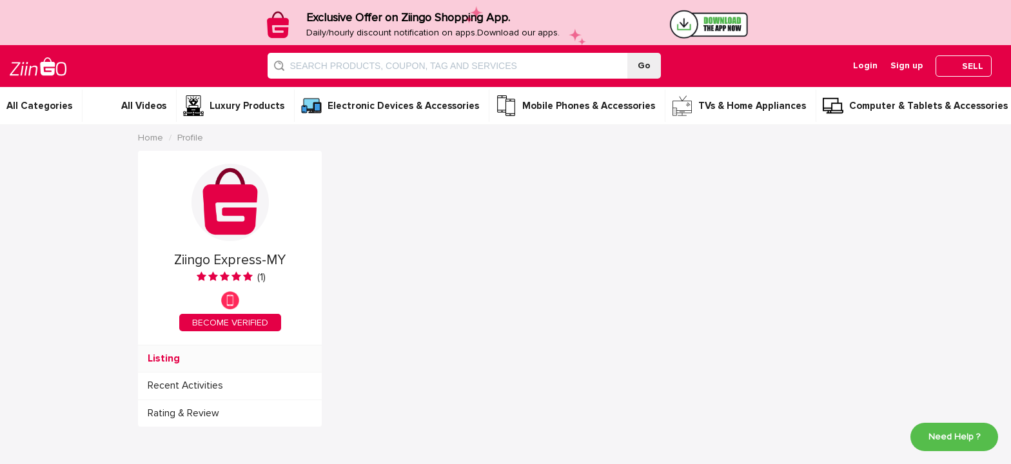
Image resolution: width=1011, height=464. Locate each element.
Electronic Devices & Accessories (403, 105)
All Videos (143, 105)
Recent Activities (185, 386)
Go (644, 65)
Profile (190, 137)
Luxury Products (247, 105)
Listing (164, 359)
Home (150, 137)
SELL (972, 66)
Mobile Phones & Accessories (588, 105)
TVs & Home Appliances (752, 105)
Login (865, 65)
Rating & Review (183, 413)
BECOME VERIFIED (230, 322)
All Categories (39, 105)
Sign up (906, 65)
